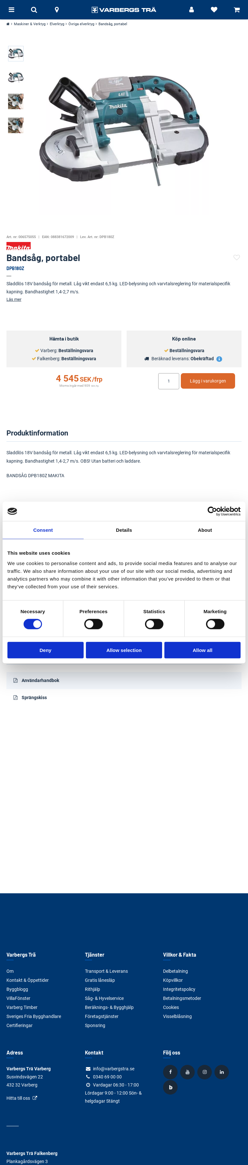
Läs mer (13, 299)
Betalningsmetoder (182, 998)
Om (10, 971)
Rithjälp (92, 989)
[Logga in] (191, 9)
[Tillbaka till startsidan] (124, 9)
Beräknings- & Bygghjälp (109, 1007)
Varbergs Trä (21, 954)
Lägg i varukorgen (208, 380)
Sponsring (95, 1025)
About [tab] (205, 530)
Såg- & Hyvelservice (104, 998)
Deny (45, 650)
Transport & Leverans (106, 971)
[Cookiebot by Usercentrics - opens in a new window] (212, 511)
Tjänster (94, 954)
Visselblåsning (177, 1016)
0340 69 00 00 (107, 1076)
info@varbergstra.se (113, 1068)
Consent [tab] (43, 530)
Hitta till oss (18, 1098)
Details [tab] (124, 530)
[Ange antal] (168, 381)
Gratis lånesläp (100, 980)
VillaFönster (18, 998)
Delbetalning (175, 971)
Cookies (171, 1007)
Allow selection (123, 650)
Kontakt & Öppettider (27, 980)
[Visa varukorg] (236, 9)
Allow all (202, 650)
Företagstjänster (102, 1016)
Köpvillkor (173, 980)
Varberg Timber (21, 1007)
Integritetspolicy (179, 989)
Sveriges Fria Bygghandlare (33, 1016)
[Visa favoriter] (214, 9)
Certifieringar (19, 1025)
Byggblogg (17, 989)
